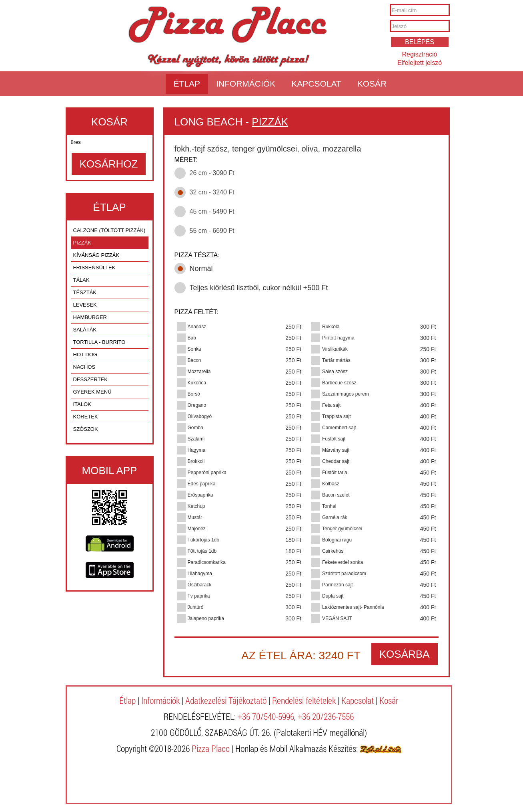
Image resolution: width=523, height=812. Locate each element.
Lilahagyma (200, 573)
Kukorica (197, 383)
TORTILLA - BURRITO (99, 342)
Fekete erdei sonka (342, 562)
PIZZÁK (82, 243)
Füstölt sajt (333, 439)
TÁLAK (81, 280)
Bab (192, 338)
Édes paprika (202, 484)
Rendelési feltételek (304, 700)
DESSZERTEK (90, 379)
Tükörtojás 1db (203, 540)
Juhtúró (196, 607)
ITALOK (82, 404)
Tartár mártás (336, 360)
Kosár (372, 83)
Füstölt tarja (334, 472)
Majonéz (197, 528)
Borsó (194, 394)
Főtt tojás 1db (202, 551)
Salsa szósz (335, 371)
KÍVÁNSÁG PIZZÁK (96, 255)
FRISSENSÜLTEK (94, 268)
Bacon (194, 360)
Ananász (197, 326)
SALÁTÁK (85, 330)
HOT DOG (85, 354)
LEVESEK (85, 305)
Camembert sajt (339, 427)
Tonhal (329, 506)
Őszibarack (200, 585)
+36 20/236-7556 (326, 716)
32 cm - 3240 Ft (212, 192)
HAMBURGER (90, 317)
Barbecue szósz (339, 383)
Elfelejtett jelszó (419, 62)
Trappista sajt (336, 416)
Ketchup (196, 506)
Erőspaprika (200, 495)
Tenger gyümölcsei (342, 528)
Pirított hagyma (338, 338)
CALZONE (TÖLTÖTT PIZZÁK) (109, 230)
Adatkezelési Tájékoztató (226, 700)
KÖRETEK (85, 417)
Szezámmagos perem (345, 394)
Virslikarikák (335, 349)
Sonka (194, 349)
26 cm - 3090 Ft (212, 173)
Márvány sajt (335, 450)
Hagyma (197, 450)
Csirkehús (332, 551)
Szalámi (196, 439)
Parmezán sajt (337, 585)
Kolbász (330, 484)
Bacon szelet (336, 495)
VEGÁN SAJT (337, 618)
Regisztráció (419, 54)
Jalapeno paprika (206, 618)
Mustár (195, 517)
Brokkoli (196, 461)
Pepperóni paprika (207, 472)
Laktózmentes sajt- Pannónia (353, 607)
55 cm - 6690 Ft (212, 230)
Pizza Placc (227, 25)
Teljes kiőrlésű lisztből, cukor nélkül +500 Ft (259, 288)
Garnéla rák (334, 517)
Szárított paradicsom (344, 573)
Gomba (195, 427)
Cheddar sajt (335, 461)
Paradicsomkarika (207, 562)
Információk (245, 83)
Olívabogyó (200, 416)
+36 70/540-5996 (266, 716)
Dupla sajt (332, 596)
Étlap (187, 83)
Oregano (197, 405)
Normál (201, 269)
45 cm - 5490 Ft (212, 211)
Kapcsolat (316, 83)
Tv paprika (199, 596)
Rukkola (330, 326)
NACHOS (84, 367)
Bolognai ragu (337, 540)
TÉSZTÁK (85, 292)
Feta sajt (331, 405)
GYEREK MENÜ (92, 392)
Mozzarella (199, 371)
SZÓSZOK (85, 429)
